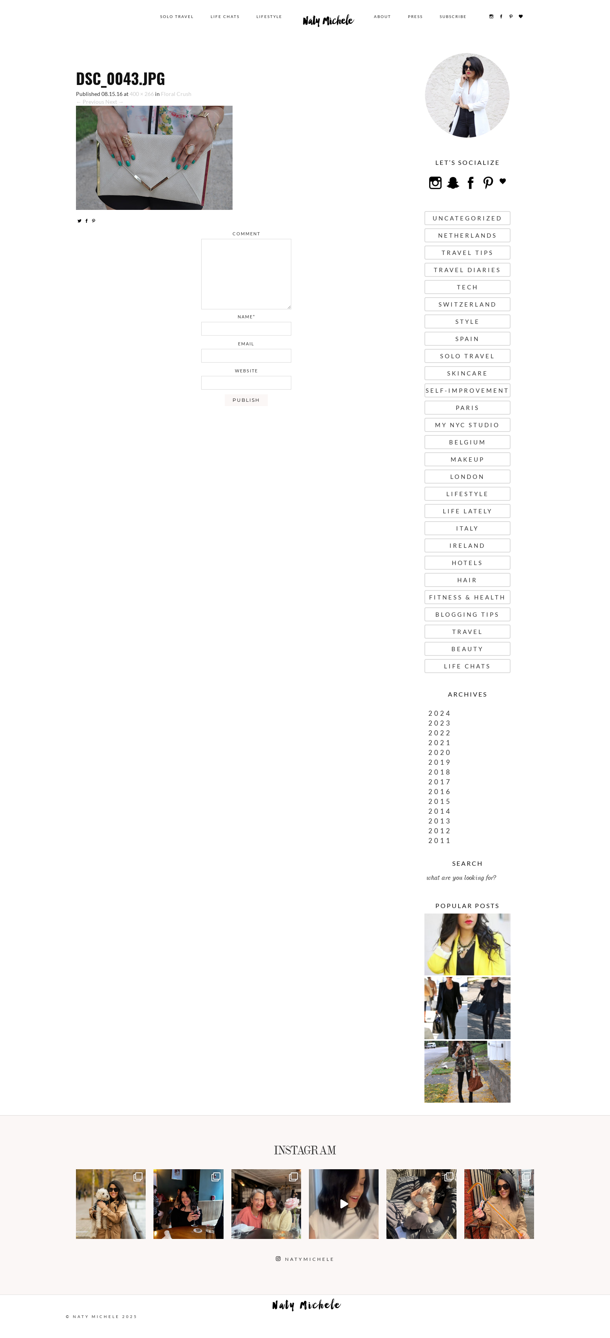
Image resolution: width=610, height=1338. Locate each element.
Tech (467, 287)
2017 (440, 782)
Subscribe (453, 16)
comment (246, 233)
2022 (440, 733)
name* (246, 316)
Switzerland (468, 304)
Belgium (467, 442)
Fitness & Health (467, 597)
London (467, 476)
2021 (440, 743)
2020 (440, 752)
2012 (440, 831)
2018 (440, 772)
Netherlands (467, 235)
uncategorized (467, 218)
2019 (440, 762)
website (246, 370)
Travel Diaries (467, 269)
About (382, 16)
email (246, 343)
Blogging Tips (467, 614)
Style (467, 321)
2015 (440, 801)
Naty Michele (328, 23)
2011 (440, 840)
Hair (467, 579)
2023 (440, 723)
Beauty (467, 648)
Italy (467, 528)
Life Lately (468, 511)
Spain (467, 338)
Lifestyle (269, 16)
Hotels (467, 562)
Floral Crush (176, 93)
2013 (440, 821)
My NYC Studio (467, 424)
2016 (440, 791)
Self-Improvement (467, 390)
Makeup (468, 459)
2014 (440, 811)
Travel (467, 631)
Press (415, 16)
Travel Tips (468, 252)
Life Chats (225, 16)
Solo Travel (177, 16)
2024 (440, 713)
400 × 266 (142, 93)
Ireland (467, 545)
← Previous (90, 101)
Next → (114, 101)
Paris (468, 407)
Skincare (467, 373)
